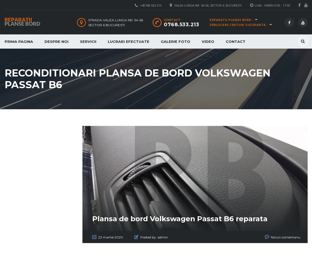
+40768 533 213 (151, 5)
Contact (235, 41)
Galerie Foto (175, 41)
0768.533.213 (181, 25)
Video (208, 41)
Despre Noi (56, 41)
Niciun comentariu (285, 237)
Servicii (88, 41)
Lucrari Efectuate (128, 41)
